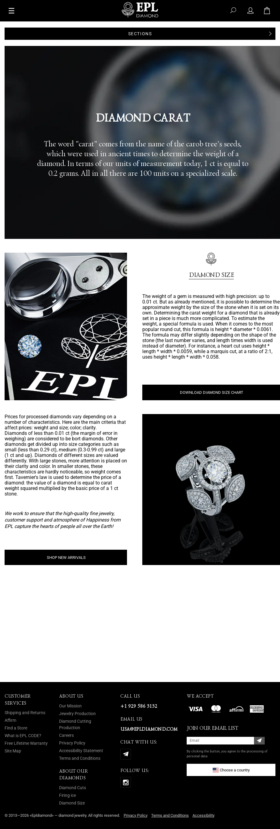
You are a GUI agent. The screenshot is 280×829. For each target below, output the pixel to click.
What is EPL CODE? (23, 735)
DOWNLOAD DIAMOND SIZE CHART (211, 392)
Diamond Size (72, 803)
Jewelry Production (77, 713)
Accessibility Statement (81, 750)
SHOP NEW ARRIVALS (66, 557)
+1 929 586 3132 (138, 706)
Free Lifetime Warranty (26, 743)
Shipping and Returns (25, 712)
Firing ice (67, 795)
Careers (66, 735)
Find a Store (16, 727)
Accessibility (203, 815)
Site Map (13, 750)
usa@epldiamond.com (148, 729)
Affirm (10, 720)
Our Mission (70, 705)
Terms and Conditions (79, 758)
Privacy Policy (72, 742)
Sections (140, 33)
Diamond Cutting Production (75, 724)
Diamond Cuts (72, 787)
